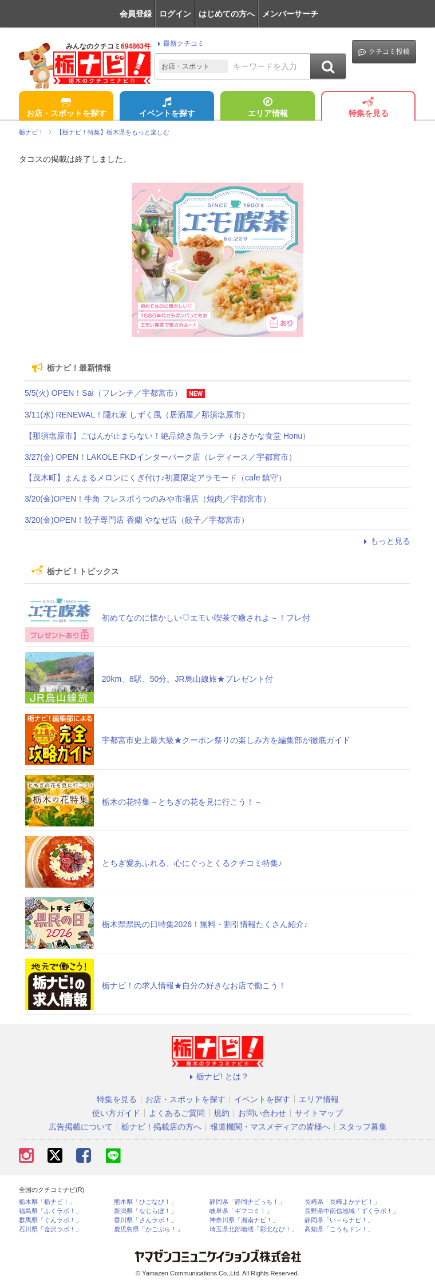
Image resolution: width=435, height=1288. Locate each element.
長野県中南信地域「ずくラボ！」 (351, 1211)
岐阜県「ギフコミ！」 (240, 1211)
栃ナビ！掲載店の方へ (161, 1126)
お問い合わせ (262, 1113)
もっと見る (385, 541)
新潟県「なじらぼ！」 (145, 1211)
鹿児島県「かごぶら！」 (148, 1229)
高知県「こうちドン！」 (339, 1229)
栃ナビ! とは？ (217, 1076)
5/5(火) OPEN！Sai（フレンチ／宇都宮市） (103, 392)
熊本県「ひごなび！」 (145, 1202)
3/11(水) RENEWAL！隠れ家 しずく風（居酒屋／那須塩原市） (137, 414)
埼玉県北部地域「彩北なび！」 (253, 1229)
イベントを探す (167, 108)
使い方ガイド (116, 1113)
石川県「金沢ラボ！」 (50, 1229)
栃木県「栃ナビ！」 (47, 1202)
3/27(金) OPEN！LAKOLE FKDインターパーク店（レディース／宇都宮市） (160, 457)
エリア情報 (268, 108)
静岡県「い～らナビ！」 (339, 1220)
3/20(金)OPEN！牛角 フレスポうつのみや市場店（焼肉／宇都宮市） (148, 498)
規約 (221, 1113)
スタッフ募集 (363, 1126)
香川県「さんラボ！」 (145, 1220)
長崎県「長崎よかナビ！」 (342, 1202)
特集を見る (369, 108)
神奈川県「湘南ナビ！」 (244, 1220)
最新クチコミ (179, 43)
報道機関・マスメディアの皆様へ (270, 1126)
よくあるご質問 (177, 1113)
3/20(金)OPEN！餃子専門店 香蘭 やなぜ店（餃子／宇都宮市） (137, 519)
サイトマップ (319, 1113)
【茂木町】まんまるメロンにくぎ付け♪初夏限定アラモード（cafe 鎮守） (155, 477)
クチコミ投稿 (384, 51)
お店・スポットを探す (66, 108)
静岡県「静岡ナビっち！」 (247, 1202)
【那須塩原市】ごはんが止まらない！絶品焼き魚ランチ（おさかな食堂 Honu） (167, 435)
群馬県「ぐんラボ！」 (50, 1220)
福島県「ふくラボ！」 (50, 1211)
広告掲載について (81, 1126)
